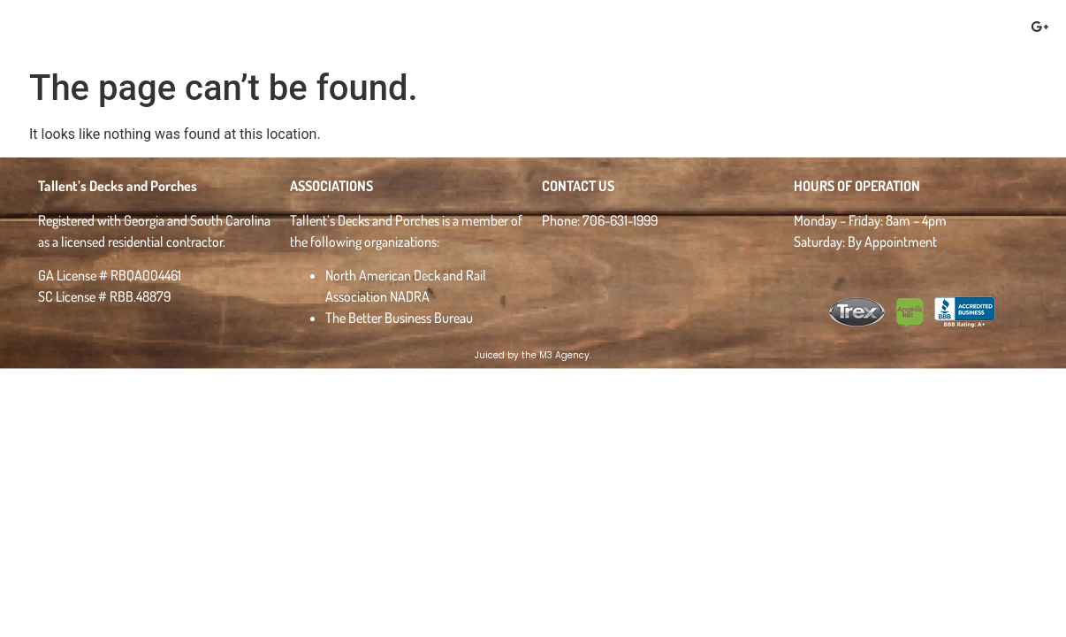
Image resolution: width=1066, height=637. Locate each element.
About (407, 30)
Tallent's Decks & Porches (104, 29)
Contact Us (923, 30)
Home (327, 30)
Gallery (501, 30)
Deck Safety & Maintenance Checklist (711, 30)
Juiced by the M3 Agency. (533, 355)
